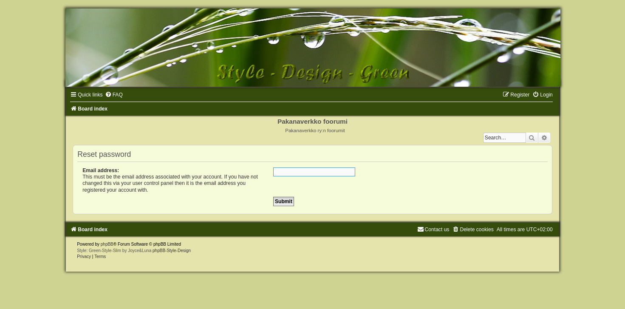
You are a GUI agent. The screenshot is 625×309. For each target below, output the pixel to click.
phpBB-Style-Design (172, 250)
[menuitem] (114, 95)
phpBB (107, 244)
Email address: (100, 170)
